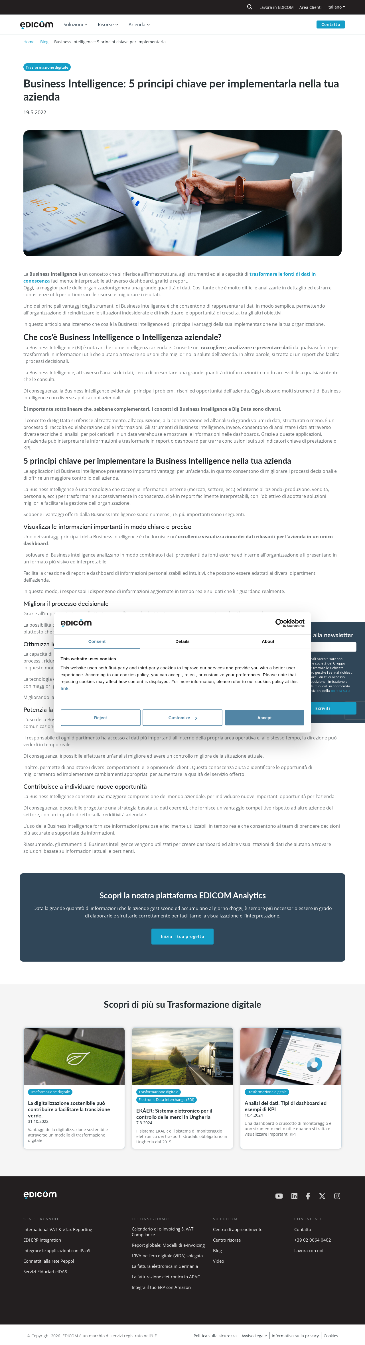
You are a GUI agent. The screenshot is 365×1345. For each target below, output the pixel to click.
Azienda (137, 24)
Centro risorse (227, 1240)
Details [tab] (182, 641)
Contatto (330, 24)
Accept (264, 717)
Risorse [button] (106, 24)
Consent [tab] (97, 641)
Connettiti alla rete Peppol (48, 1261)
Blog (44, 41)
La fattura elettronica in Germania (165, 1266)
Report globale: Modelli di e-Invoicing (168, 1245)
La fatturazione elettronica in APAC (166, 1276)
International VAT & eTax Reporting (57, 1229)
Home (29, 41)
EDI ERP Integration (42, 1240)
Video (218, 1261)
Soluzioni (73, 24)
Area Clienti (310, 7)
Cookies (331, 1335)
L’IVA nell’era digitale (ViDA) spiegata (167, 1255)
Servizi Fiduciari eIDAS (45, 1271)
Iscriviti (322, 708)
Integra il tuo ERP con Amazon (161, 1287)
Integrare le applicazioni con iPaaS (56, 1250)
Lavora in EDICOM (276, 7)
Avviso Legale (254, 1335)
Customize (183, 717)
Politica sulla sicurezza (215, 1335)
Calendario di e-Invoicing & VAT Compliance (162, 1231)
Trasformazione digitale (47, 67)
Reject (100, 717)
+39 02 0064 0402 (312, 1240)
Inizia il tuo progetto (182, 936)
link (65, 688)
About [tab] (268, 641)
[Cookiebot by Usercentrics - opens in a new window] (280, 623)
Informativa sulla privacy (295, 1335)
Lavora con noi (308, 1250)
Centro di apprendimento (238, 1229)
